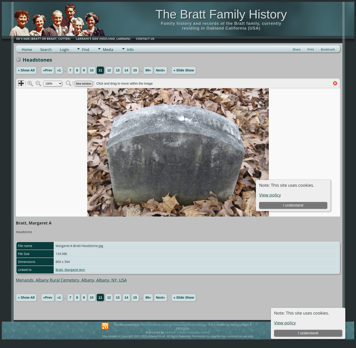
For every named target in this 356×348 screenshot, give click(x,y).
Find (85, 49)
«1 (59, 70)
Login (64, 49)
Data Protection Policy (194, 332)
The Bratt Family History (221, 14)
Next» (160, 70)
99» (148, 70)
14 (126, 70)
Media (108, 49)
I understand (308, 333)
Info (130, 49)
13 (117, 70)
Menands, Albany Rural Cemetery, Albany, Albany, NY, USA (71, 280)
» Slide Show (183, 70)
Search (46, 49)
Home (27, 49)
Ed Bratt (170, 332)
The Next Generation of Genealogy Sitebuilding (172, 325)
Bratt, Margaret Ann (70, 269)
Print (310, 49)
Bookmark (328, 49)
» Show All (26, 70)
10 (92, 70)
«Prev (47, 70)
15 (135, 70)
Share (297, 49)
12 (109, 70)
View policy (285, 322)
